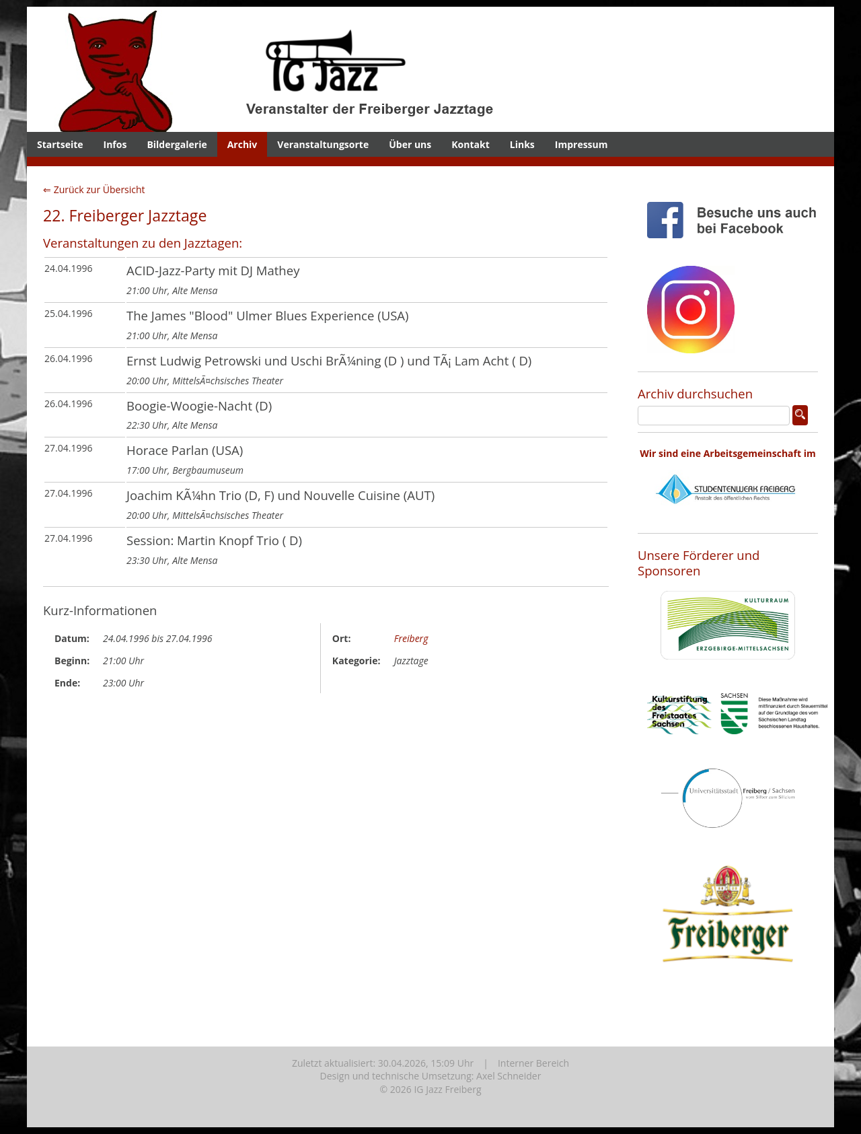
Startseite (60, 144)
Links (522, 144)
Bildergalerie (177, 144)
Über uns (410, 144)
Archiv (242, 144)
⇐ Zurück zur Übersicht (94, 189)
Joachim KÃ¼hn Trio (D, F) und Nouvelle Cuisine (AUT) (280, 495)
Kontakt (470, 144)
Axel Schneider (508, 1075)
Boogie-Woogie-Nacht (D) (199, 405)
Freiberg (411, 638)
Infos (115, 144)
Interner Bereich (533, 1063)
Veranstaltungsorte (323, 144)
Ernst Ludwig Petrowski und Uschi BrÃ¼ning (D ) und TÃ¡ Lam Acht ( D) (328, 360)
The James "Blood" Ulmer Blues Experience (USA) (267, 315)
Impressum (581, 144)
